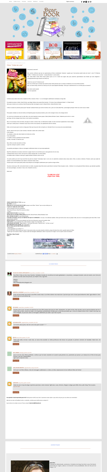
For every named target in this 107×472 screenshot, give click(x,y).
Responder (16, 285)
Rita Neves (15, 307)
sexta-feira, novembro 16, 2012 (26, 307)
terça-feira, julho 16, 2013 (24, 382)
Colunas (41, 1)
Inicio (10, 1)
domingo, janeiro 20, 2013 (25, 352)
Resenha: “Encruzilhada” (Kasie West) (33, 52)
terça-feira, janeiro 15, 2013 (23, 337)
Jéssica (14, 337)
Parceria (24, 1)
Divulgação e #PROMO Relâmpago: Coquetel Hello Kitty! (13, 53)
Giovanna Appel (17, 322)
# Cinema (53, 253)
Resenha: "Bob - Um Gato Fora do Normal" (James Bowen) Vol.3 (52, 53)
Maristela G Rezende (18, 292)
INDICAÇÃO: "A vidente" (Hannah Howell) (90, 52)
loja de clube (17, 386)
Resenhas (35, 1)
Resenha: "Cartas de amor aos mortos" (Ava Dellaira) (71, 52)
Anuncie (30, 1)
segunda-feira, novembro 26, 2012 (30, 322)
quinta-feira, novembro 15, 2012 (31, 292)
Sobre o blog (17, 1)
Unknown (15, 382)
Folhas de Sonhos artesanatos (21, 272)
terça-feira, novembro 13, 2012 (37, 272)
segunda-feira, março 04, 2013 (31, 367)
